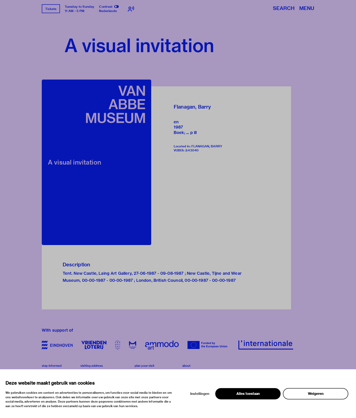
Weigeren (316, 393)
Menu (306, 8)
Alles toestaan (248, 393)
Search (283, 8)
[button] (96, 162)
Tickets (50, 9)
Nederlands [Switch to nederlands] (108, 11)
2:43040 (192, 150)
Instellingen (199, 393)
